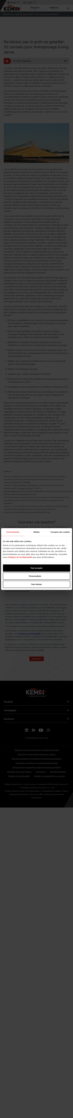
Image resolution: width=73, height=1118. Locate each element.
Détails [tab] (36, 532)
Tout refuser (36, 584)
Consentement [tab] (12, 532)
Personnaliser (36, 576)
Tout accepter (36, 568)
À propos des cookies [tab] (60, 532)
